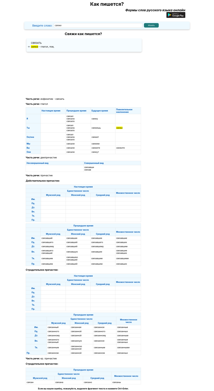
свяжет (95, 137)
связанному (54, 335)
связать (36, 42)
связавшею (72, 257)
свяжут (95, 152)
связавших (121, 242)
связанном (53, 353)
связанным (122, 335)
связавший (46, 238)
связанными (123, 347)
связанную (76, 340)
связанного (53, 331)
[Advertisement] (83, 74)
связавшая (71, 238)
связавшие (121, 238)
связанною (76, 346)
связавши (89, 167)
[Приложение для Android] (175, 17)
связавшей (71, 242)
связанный (53, 327)
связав (87, 169)
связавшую (72, 251)
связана (59, 382)
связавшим (122, 246)
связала (70, 118)
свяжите (120, 148)
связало (71, 121)
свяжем (96, 143)
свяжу (95, 118)
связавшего (47, 242)
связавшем (47, 264)
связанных (122, 331)
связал (70, 116)
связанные (122, 327)
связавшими (122, 258)
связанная (76, 327)
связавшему (47, 246)
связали (71, 143)
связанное (99, 327)
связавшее (96, 238)
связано (88, 382)
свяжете (96, 148)
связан (30, 382)
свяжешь (96, 128)
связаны (116, 382)
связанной (76, 331)
